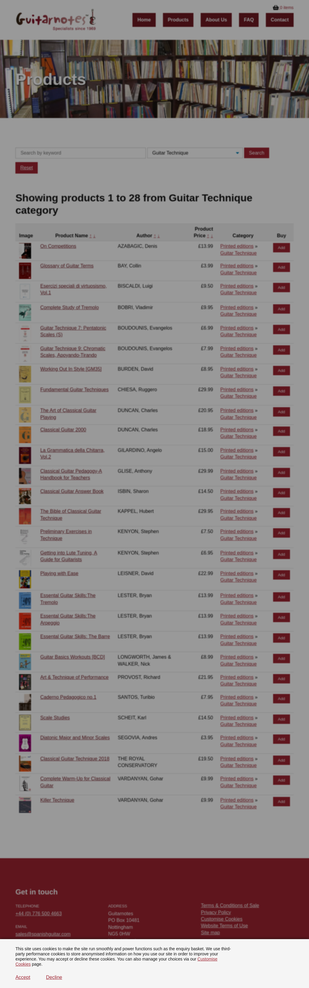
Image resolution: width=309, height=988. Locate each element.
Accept (22, 977)
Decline (54, 977)
